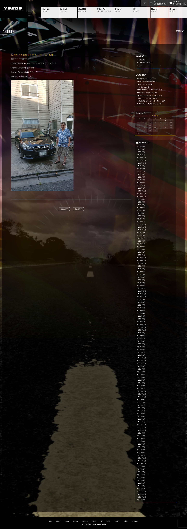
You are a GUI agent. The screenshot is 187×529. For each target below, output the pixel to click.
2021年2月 (141, 319)
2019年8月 (141, 369)
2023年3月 (141, 249)
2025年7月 (141, 171)
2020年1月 (141, 355)
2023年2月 (141, 252)
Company (108, 521)
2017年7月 (141, 438)
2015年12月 (142, 491)
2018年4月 (141, 413)
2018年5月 (141, 411)
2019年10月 (142, 363)
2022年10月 (142, 263)
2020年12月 (142, 324)
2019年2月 (141, 385)
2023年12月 (142, 224)
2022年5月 (141, 277)
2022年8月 (141, 269)
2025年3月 (141, 182)
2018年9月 (141, 399)
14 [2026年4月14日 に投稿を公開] (144, 125)
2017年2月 (141, 452)
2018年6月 (141, 408)
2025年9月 (141, 166)
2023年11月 (142, 227)
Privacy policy (135, 521)
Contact (125, 521)
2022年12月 (142, 257)
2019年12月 (142, 358)
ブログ (140, 65)
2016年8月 (141, 469)
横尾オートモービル (13, 9)
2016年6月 (141, 475)
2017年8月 (141, 436)
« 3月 (139, 133)
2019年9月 (141, 366)
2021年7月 (141, 305)
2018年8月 (141, 402)
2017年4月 (141, 447)
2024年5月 (141, 210)
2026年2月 (141, 152)
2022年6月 (141, 274)
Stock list (58, 521)
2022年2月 (141, 285)
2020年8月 (141, 335)
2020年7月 (141, 338)
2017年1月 (141, 455)
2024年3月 (141, 216)
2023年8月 (141, 235)
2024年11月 (142, 193)
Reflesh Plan (85, 521)
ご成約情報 (28, 58)
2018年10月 (142, 397)
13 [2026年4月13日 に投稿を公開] (139, 125)
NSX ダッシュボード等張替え (147, 92)
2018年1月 (141, 422)
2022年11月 (142, 260)
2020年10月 (142, 330)
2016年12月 (142, 458)
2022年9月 (141, 266)
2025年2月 (141, 185)
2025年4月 (141, 180)
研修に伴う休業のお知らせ (146, 81)
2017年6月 (141, 441)
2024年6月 (141, 207)
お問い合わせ (144, 3)
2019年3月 (141, 383)
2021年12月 (142, 291)
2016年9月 (141, 466)
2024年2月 (141, 219)
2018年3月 (141, 416)
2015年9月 (141, 500)
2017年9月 (141, 433)
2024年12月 (142, 191)
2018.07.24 (17, 58)
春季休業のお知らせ (144, 78)
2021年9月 (141, 299)
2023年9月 (141, 232)
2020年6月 (141, 341)
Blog (101, 521)
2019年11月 (142, 360)
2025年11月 (142, 160)
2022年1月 (141, 288)
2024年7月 (141, 205)
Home (50, 521)
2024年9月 (141, 199)
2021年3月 (141, 316)
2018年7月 (141, 405)
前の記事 (64, 209)
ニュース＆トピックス (145, 62)
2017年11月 (142, 427)
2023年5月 (141, 244)
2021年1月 (141, 321)
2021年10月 (142, 296)
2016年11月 (142, 461)
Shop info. (117, 521)
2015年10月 (142, 497)
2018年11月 (142, 394)
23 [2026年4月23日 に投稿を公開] (155, 128)
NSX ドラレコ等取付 (145, 84)
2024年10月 (142, 196)
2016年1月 (141, 488)
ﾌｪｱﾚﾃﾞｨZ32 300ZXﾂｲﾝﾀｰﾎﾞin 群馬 (150, 103)
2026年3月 (141, 149)
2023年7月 (141, 238)
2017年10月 (142, 430)
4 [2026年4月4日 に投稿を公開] (165, 120)
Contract (67, 521)
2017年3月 (141, 449)
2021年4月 (141, 313)
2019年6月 (141, 374)
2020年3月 (141, 349)
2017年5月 (141, 444)
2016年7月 (141, 472)
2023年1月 (141, 255)
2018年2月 (141, 419)
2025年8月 (141, 168)
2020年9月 (141, 333)
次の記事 (78, 209)
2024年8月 (141, 202)
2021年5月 (141, 310)
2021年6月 (141, 308)
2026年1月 (141, 155)
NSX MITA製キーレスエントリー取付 (150, 90)
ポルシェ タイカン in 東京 (147, 98)
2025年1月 (141, 188)
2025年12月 (142, 157)
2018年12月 (142, 391)
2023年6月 (141, 241)
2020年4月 (141, 347)
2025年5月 (141, 177)
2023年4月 (141, 246)
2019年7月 (141, 372)
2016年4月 (141, 480)
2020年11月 (142, 327)
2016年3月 (141, 483)
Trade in (94, 521)
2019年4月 (141, 380)
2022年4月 (141, 280)
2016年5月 (141, 477)
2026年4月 (141, 146)
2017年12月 (142, 424)
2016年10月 (142, 463)
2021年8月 (141, 302)
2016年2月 (141, 486)
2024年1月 (141, 221)
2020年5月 (141, 344)
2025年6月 (141, 174)
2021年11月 (142, 294)
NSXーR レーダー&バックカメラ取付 (150, 95)
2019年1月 (141, 388)
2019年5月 (141, 377)
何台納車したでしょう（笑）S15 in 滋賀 (151, 101)
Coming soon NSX (144, 87)
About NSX (75, 521)
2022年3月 (141, 283)
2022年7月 (141, 271)
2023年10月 (142, 230)
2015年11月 (142, 494)
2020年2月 (141, 352)
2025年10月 (142, 163)
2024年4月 (141, 213)
